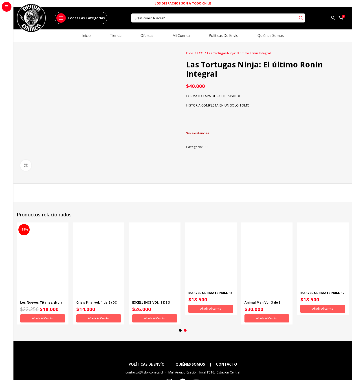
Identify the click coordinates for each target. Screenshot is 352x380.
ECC (200, 53)
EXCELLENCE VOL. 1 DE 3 (151, 302)
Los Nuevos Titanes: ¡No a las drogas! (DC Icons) (41, 304)
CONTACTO (226, 355)
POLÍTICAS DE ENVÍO (147, 355)
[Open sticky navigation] (80, 17)
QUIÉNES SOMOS (190, 355)
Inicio (190, 53)
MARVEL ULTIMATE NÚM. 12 (322, 293)
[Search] (218, 17)
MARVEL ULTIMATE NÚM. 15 (210, 293)
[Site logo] (31, 20)
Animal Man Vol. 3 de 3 (262, 302)
